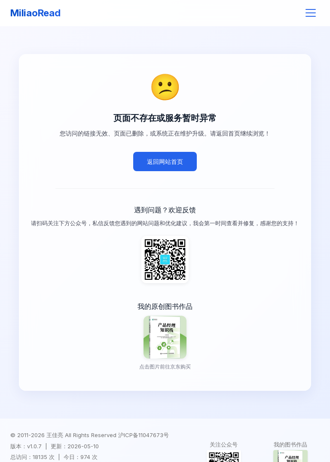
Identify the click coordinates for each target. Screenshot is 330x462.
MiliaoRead (35, 12)
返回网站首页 (165, 161)
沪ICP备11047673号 (143, 435)
